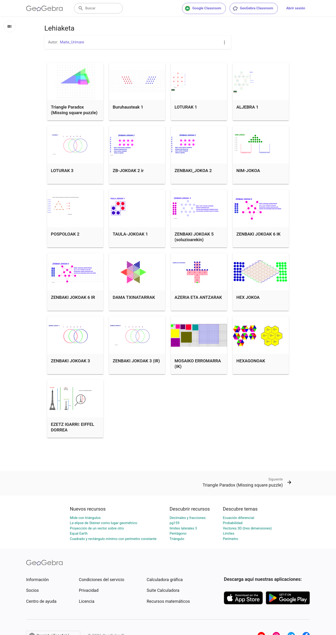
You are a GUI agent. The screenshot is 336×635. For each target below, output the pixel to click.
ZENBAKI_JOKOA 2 (193, 170)
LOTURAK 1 (186, 107)
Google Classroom (203, 8)
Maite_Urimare (72, 42)
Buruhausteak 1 (128, 107)
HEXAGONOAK (250, 360)
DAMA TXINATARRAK (134, 297)
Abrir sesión (295, 8)
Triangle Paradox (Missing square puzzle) (74, 110)
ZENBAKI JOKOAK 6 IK (258, 234)
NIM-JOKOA (248, 170)
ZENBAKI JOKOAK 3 (70, 360)
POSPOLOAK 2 (65, 234)
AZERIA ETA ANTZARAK (198, 297)
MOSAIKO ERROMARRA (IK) (198, 363)
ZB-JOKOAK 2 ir (128, 170)
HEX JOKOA (248, 297)
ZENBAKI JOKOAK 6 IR (73, 297)
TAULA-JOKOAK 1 (130, 234)
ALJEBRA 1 (247, 107)
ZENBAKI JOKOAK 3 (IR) (136, 360)
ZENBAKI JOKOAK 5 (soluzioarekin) (194, 237)
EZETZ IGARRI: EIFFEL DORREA (72, 427)
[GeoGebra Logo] (44, 8)
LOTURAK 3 (62, 170)
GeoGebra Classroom (252, 8)
